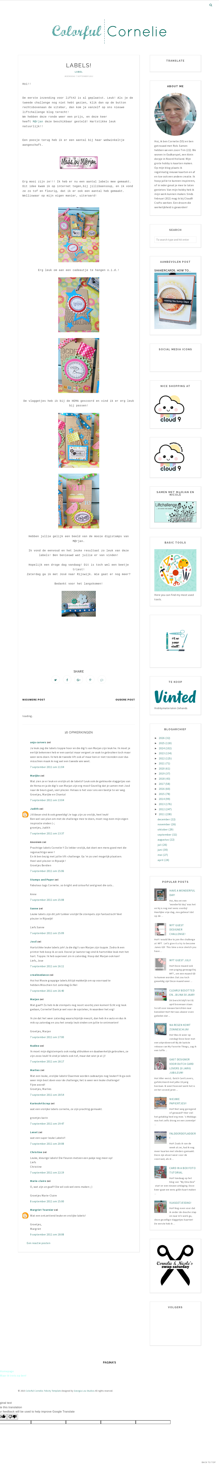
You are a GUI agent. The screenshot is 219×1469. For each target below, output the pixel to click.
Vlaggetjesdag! (180, 1202)
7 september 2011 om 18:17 (47, 1062)
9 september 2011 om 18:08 (47, 1235)
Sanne (34, 909)
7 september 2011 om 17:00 (47, 1038)
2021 (162, 763)
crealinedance (39, 975)
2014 (162, 799)
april (161, 860)
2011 (162, 814)
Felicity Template (52, 1390)
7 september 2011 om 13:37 (47, 834)
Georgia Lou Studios (84, 1390)
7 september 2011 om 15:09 (47, 934)
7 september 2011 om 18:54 (47, 1095)
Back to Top (209, 1462)
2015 (162, 794)
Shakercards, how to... (172, 270)
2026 (162, 738)
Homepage (7, 1371)
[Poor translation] (12, 1417)
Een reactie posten (38, 1244)
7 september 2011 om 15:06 (47, 872)
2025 (162, 743)
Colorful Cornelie (34, 1390)
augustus (164, 839)
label (79, 71)
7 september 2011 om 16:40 (47, 991)
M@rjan (38, 121)
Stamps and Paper (42, 880)
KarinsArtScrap (40, 1104)
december (164, 819)
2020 (162, 768)
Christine (36, 1153)
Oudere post (125, 700)
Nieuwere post (33, 700)
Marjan (35, 1000)
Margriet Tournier (42, 1210)
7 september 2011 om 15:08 (47, 900)
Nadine (34, 1046)
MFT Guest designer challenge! (177, 929)
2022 (162, 758)
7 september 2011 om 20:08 (47, 1144)
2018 (162, 778)
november (164, 824)
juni (160, 849)
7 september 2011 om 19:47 (47, 1124)
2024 (162, 748)
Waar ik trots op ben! (13, 1375)
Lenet (34, 1133)
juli (160, 844)
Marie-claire (38, 1181)
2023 (162, 753)
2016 (162, 788)
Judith (34, 809)
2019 (162, 773)
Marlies (35, 1071)
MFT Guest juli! (180, 960)
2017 (162, 783)
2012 (162, 809)
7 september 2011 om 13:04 (47, 801)
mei (160, 855)
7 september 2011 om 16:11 (47, 967)
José (33, 942)
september (165, 834)
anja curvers (38, 743)
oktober (163, 829)
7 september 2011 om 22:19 (47, 1173)
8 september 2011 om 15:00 (47, 1202)
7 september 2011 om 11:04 (47, 768)
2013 (162, 804)
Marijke (35, 776)
